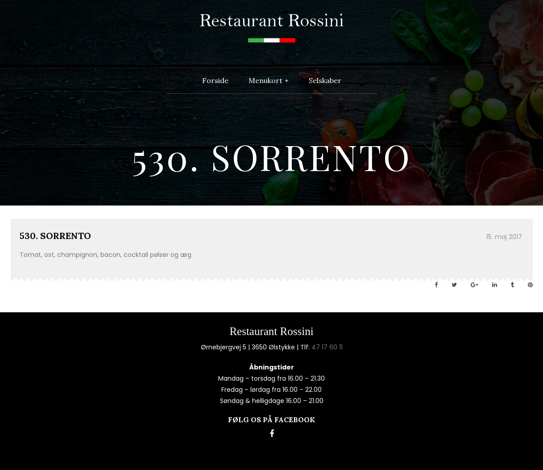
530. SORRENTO (55, 235)
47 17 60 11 (327, 347)
